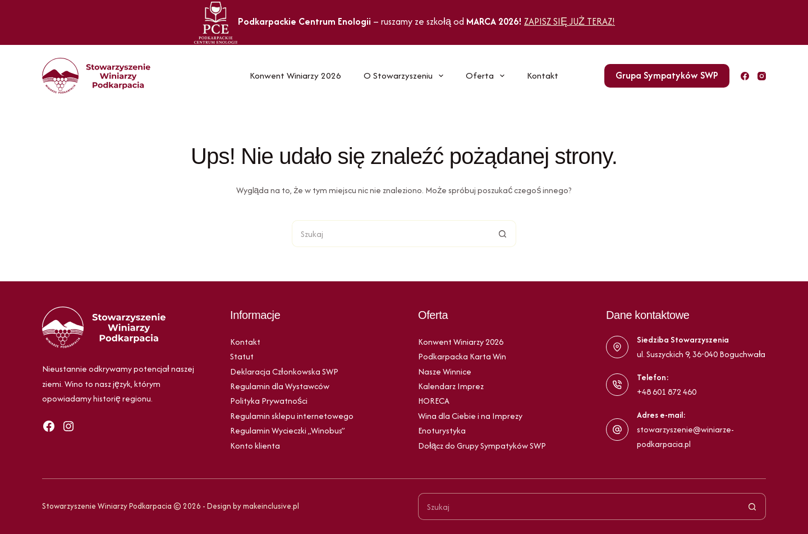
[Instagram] (762, 76)
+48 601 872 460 (666, 392)
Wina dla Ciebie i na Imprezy (470, 416)
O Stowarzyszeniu (406, 76)
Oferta (487, 76)
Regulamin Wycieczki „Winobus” (287, 430)
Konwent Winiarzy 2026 (295, 75)
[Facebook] (745, 76)
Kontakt (542, 75)
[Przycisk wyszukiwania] (502, 233)
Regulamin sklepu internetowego (292, 416)
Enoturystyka (442, 430)
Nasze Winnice (444, 371)
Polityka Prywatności (268, 401)
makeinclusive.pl (271, 506)
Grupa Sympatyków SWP (667, 75)
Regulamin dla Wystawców (279, 386)
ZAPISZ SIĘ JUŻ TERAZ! (569, 21)
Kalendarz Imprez (451, 386)
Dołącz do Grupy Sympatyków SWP (482, 445)
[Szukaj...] (390, 233)
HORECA (433, 401)
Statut (242, 356)
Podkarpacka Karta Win (462, 356)
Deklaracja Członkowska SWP (284, 371)
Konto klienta (255, 445)
